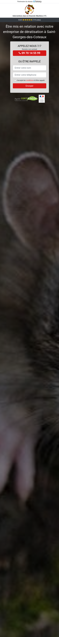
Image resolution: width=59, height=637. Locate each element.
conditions (29, 80)
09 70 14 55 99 (29, 53)
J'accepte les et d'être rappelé (30, 80)
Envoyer (29, 86)
